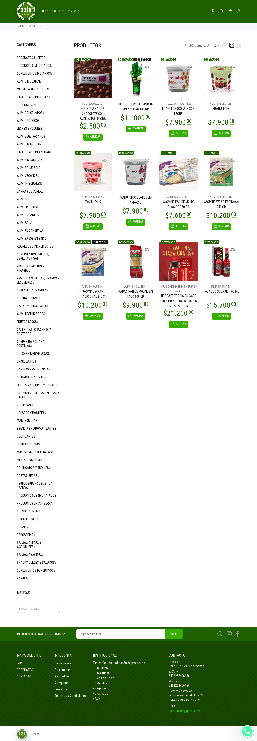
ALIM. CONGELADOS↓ (30, 113)
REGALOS (23, 527)
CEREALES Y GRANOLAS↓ (33, 290)
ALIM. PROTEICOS (28, 120)
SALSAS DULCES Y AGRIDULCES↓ (29, 545)
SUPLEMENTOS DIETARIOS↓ (35, 73)
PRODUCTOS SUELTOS (31, 58)
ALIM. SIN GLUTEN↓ (29, 81)
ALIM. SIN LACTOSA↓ (30, 160)
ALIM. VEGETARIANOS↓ (32, 136)
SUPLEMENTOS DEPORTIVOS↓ (36, 570)
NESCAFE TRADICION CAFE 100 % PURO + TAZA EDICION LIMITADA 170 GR (178, 302)
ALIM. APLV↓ (25, 223)
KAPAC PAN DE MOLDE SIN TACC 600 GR (135, 295)
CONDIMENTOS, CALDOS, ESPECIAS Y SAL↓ (33, 256)
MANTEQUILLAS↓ (28, 421)
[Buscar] (221, 11)
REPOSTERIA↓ (26, 535)
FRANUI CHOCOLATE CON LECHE (178, 111)
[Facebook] (237, 634)
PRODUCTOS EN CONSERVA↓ (35, 503)
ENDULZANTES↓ (27, 361)
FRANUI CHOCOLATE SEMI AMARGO (135, 200)
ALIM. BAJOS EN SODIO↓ (32, 238)
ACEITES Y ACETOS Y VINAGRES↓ (30, 268)
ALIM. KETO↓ (25, 199)
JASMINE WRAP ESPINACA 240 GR (221, 205)
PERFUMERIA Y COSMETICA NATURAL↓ (35, 486)
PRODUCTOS (35, 26)
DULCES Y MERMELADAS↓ (34, 353)
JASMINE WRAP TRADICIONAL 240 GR (93, 295)
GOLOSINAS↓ (25, 405)
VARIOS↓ (22, 578)
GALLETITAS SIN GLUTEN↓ (33, 97)
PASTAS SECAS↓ (28, 476)
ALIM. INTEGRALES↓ (30, 183)
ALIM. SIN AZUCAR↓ (30, 144)
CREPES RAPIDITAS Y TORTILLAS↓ (31, 344)
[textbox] (38, 608)
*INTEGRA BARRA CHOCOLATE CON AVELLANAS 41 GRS (93, 114)
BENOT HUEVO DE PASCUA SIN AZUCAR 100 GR (135, 106)
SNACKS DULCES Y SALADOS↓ (36, 562)
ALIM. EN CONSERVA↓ (31, 231)
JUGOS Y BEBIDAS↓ (29, 444)
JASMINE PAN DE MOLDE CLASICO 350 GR (178, 205)
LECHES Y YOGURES (29, 128)
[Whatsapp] (219, 634)
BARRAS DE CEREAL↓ (31, 191)
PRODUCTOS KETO (29, 105)
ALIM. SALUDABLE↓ (29, 168)
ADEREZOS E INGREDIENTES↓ (36, 246)
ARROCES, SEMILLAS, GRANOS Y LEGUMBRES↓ (38, 280)
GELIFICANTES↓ (27, 436)
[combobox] (38, 608)
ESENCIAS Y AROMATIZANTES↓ (37, 428)
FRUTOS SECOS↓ (27, 322)
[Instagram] (229, 634)
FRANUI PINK (93, 202)
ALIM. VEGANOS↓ (28, 176)
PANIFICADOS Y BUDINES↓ (33, 468)
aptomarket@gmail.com (184, 711)
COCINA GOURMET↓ (29, 298)
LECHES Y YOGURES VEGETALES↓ (38, 385)
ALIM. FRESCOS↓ (27, 207)
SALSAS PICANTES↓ (30, 555)
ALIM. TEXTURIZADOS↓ (32, 314)
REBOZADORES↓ (27, 519)
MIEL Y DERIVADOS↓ (30, 460)
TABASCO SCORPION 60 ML (221, 293)
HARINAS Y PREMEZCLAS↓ (34, 369)
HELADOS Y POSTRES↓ (31, 413)
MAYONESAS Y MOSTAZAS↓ (35, 452)
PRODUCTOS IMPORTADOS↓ (35, 65)
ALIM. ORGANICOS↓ (29, 215)
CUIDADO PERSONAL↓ (31, 377)
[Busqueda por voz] (213, 11)
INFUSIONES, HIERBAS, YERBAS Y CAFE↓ (38, 395)
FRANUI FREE (221, 108)
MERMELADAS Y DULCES (33, 89)
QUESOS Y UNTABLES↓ (31, 511)
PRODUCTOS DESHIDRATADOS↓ (37, 495)
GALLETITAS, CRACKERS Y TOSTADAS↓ (34, 332)
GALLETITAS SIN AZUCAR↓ (34, 152)
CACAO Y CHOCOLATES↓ (33, 306)
